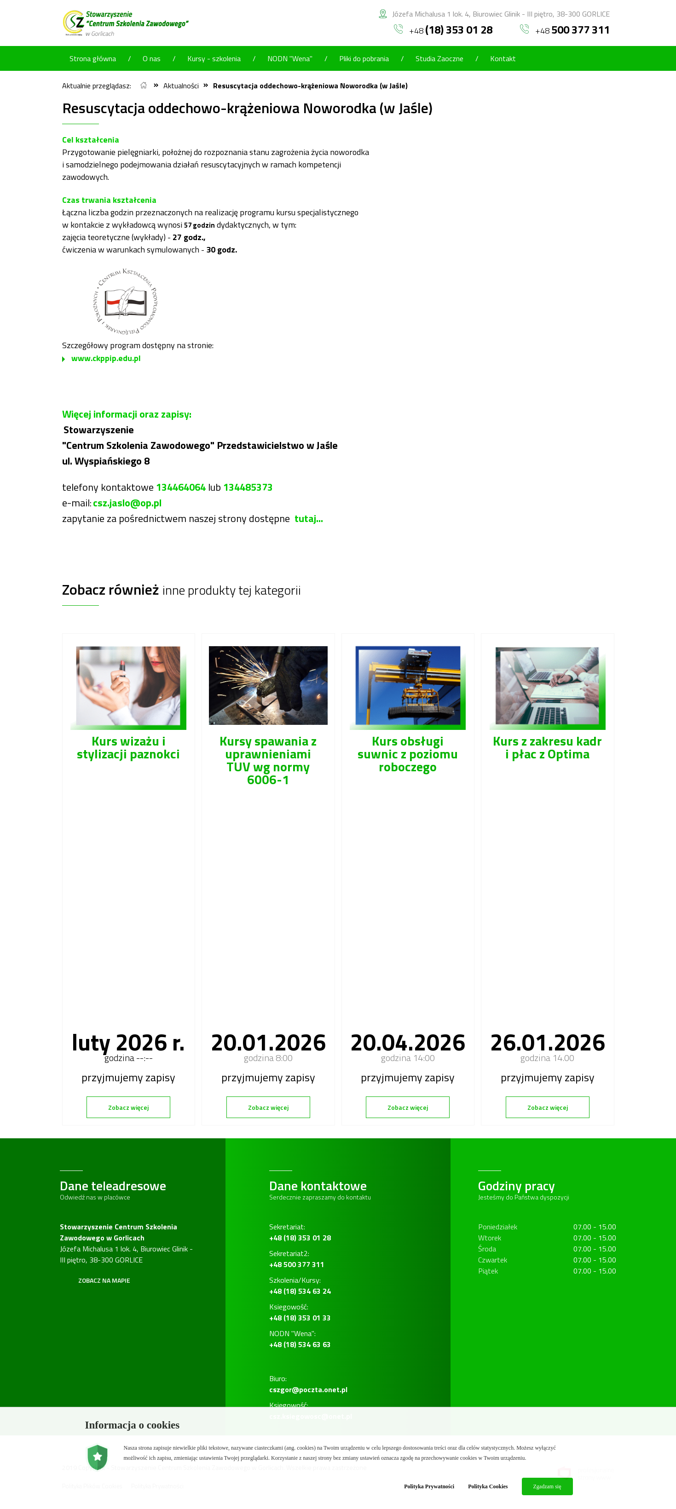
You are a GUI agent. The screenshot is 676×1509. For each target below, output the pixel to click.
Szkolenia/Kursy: (300, 1285)
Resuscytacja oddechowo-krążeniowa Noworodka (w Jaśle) (310, 85)
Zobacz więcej (128, 1107)
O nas (152, 58)
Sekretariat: (300, 1232)
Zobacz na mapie (104, 1280)
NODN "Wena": (300, 1339)
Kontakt (503, 58)
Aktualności (181, 85)
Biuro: (308, 1384)
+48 (443, 29)
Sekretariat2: (296, 1259)
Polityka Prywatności (429, 1486)
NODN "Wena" (289, 58)
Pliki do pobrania (364, 58)
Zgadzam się (547, 1486)
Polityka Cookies (488, 1486)
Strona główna (92, 58)
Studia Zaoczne (439, 58)
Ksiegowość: (300, 1312)
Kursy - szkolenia (214, 58)
